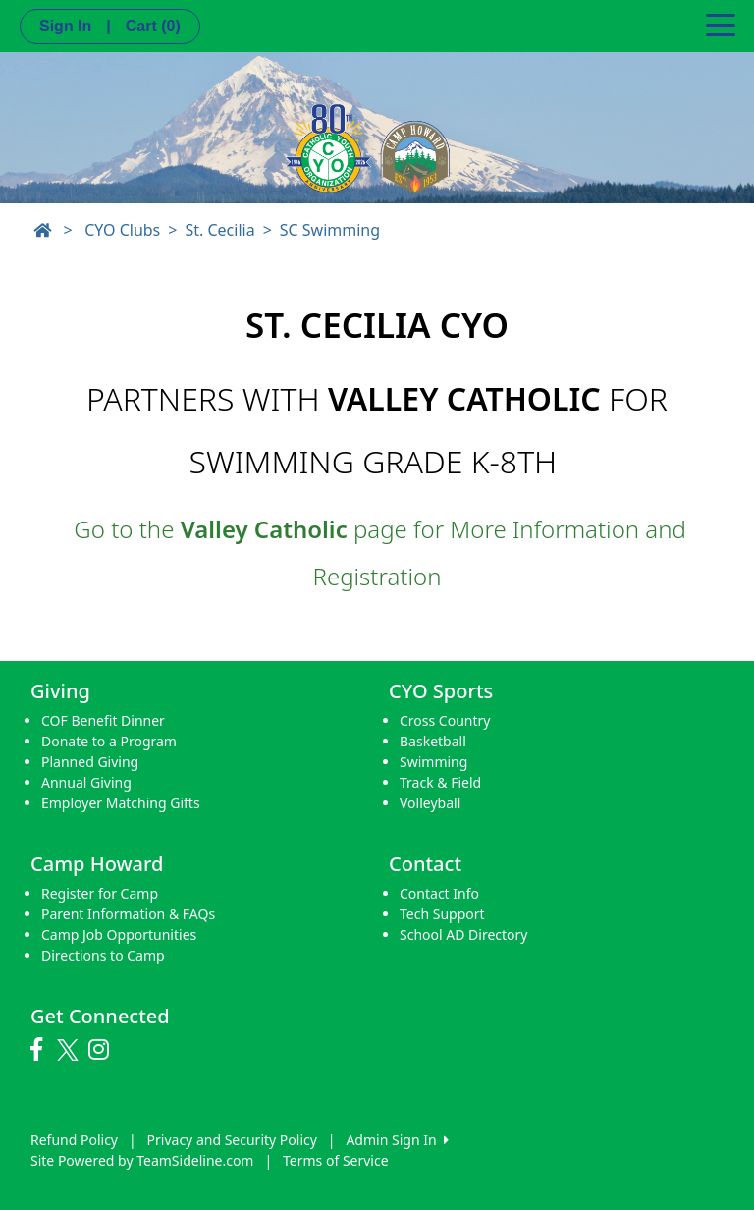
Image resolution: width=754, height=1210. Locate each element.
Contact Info (439, 893)
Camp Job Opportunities (118, 934)
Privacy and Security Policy (232, 1139)
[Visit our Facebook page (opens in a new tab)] (41, 1050)
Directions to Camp (103, 955)
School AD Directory (463, 934)
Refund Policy (74, 1139)
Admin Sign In (397, 1139)
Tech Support (442, 914)
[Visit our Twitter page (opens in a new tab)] (70, 1050)
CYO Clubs (122, 230)
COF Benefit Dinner (103, 720)
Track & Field (440, 782)
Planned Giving (89, 761)
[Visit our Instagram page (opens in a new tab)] (103, 1050)
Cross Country (445, 720)
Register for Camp (99, 893)
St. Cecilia (219, 230)
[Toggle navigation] (720, 23)
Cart (153, 26)
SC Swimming (330, 230)
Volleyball (430, 803)
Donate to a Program (109, 741)
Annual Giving (86, 782)
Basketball (433, 741)
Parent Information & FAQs (128, 914)
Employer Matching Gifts (120, 803)
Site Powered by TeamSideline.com (141, 1160)
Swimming (433, 761)
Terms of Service (336, 1160)
